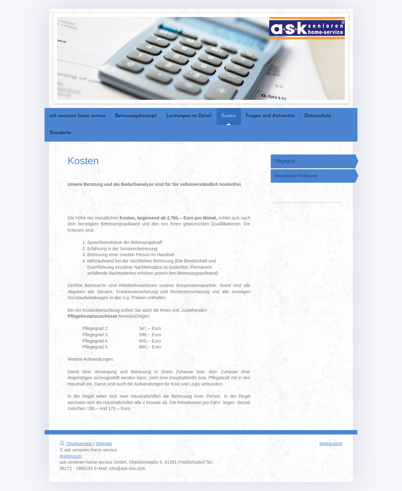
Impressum (70, 456)
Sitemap (104, 443)
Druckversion (76, 443)
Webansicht (330, 443)
